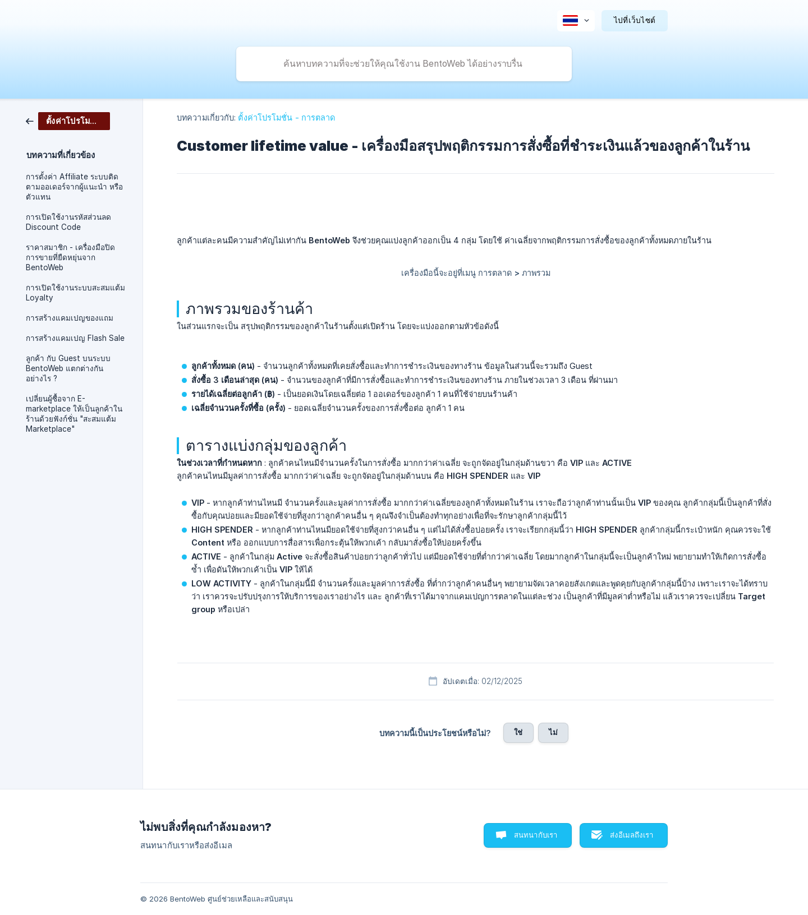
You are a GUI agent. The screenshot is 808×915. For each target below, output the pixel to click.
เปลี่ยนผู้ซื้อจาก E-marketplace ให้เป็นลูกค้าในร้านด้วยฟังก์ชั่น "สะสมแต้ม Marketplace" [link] (74, 413)
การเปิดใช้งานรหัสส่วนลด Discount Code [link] (68, 222)
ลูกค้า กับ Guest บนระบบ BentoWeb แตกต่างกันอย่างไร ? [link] (68, 368)
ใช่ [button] (518, 732)
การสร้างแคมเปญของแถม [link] (69, 317)
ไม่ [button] (553, 732)
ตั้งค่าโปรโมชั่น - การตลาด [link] (286, 117)
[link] (68, 120)
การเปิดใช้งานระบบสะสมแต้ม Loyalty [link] (75, 292)
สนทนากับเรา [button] (536, 834)
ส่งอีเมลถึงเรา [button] (631, 834)
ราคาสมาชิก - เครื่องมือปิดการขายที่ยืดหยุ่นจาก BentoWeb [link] (70, 257)
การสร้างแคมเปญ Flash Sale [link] (75, 338)
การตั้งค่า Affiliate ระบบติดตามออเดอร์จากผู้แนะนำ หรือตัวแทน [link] (74, 186)
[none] (576, 20)
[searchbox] (404, 64)
